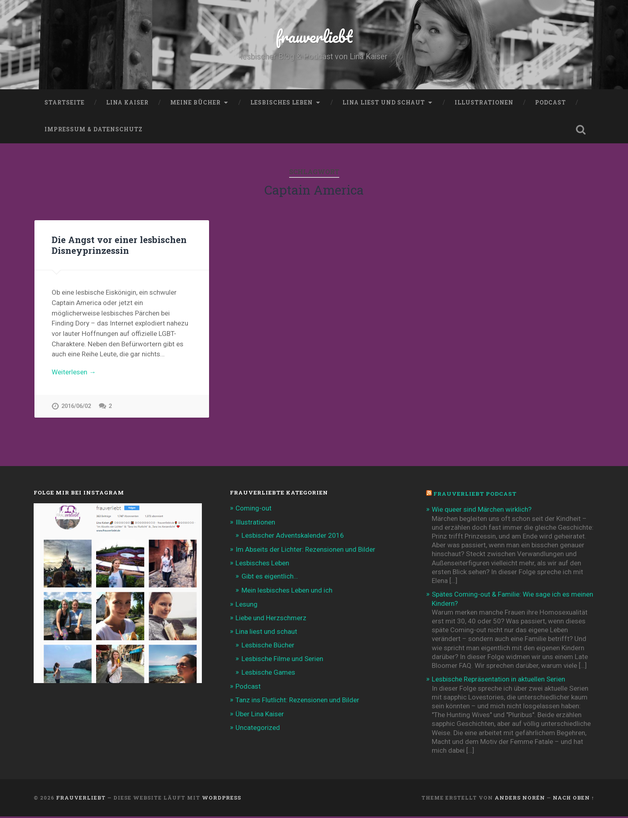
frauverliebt (314, 36)
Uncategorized (257, 729)
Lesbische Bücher (268, 646)
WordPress (221, 799)
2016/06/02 (76, 406)
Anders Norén (520, 799)
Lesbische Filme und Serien (283, 660)
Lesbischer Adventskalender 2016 (293, 537)
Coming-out (253, 510)
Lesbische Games (268, 674)
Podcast (550, 102)
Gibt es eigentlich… (270, 578)
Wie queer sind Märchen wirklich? (481, 511)
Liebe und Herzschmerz (271, 619)
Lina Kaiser (127, 102)
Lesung (246, 606)
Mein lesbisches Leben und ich (287, 591)
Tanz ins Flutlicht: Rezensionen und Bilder (297, 701)
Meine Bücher (195, 102)
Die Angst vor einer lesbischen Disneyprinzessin (119, 244)
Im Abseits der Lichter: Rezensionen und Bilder (305, 551)
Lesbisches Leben (281, 102)
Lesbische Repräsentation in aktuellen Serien (499, 681)
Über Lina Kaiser (259, 715)
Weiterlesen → (74, 372)
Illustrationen (484, 102)
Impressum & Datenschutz (93, 129)
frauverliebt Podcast (475, 495)
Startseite (64, 102)
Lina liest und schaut (383, 102)
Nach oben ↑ (573, 799)
